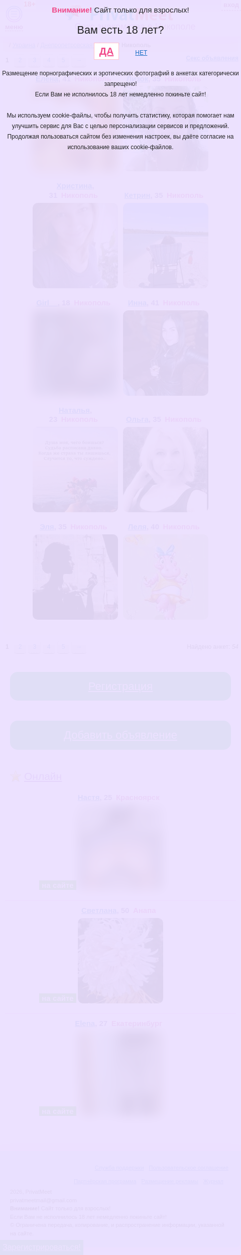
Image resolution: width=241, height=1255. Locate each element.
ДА (106, 51)
